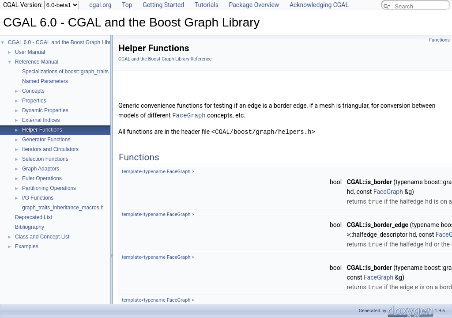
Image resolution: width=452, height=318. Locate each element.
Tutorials (206, 4)
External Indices (41, 120)
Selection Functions (45, 159)
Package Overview (254, 4)
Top (127, 4)
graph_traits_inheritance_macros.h (63, 207)
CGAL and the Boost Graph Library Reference (165, 59)
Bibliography (29, 227)
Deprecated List (33, 217)
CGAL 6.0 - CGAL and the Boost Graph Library (63, 42)
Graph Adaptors (40, 169)
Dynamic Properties (45, 110)
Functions (439, 40)
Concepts (33, 91)
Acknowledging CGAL (319, 4)
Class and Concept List (42, 237)
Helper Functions (42, 130)
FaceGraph (189, 115)
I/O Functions (37, 198)
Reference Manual (36, 62)
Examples (26, 246)
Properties (34, 101)
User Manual (30, 52)
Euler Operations (42, 178)
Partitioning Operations (49, 188)
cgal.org (100, 4)
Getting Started (163, 4)
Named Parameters (45, 81)
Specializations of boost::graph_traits (65, 71)
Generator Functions (46, 139)
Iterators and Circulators (50, 149)
